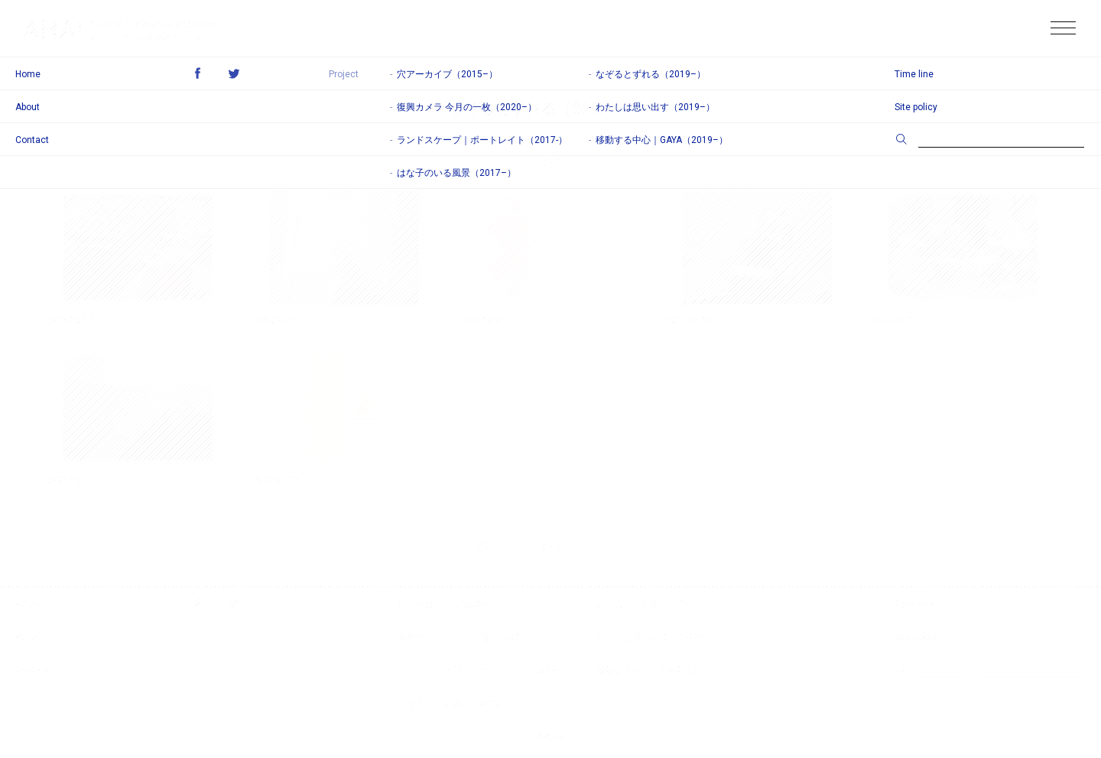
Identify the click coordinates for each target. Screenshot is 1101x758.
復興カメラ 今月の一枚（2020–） (467, 637)
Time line (914, 604)
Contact (32, 670)
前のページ (484, 547)
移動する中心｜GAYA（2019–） (662, 670)
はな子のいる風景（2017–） (456, 703)
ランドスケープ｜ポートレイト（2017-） (482, 670)
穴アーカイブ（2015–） (447, 604)
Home (28, 604)
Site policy (916, 637)
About (27, 637)
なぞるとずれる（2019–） (651, 604)
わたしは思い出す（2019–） (655, 637)
